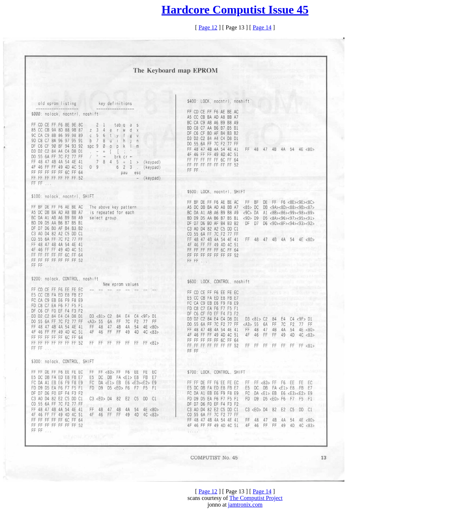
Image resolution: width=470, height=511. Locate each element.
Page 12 (208, 27)
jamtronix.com (245, 504)
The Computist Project (256, 498)
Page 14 (262, 27)
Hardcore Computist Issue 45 (235, 9)
